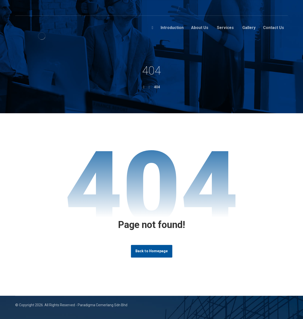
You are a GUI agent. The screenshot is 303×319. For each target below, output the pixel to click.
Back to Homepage (151, 251)
